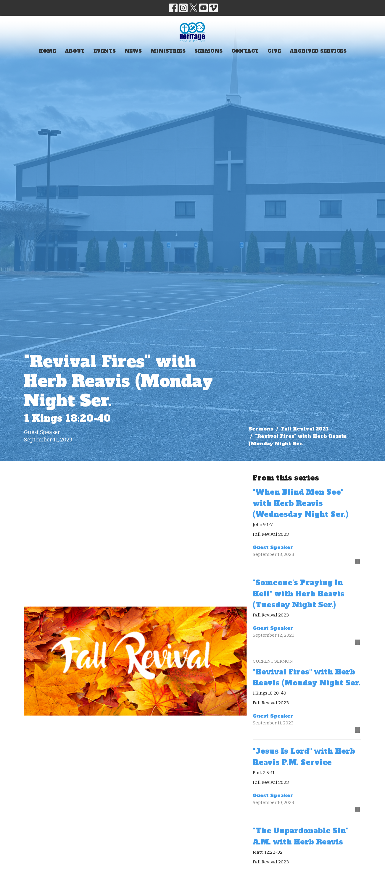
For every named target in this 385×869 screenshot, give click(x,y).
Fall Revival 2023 (305, 428)
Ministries (168, 51)
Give (274, 51)
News (133, 51)
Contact (245, 51)
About (75, 51)
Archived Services (318, 51)
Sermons (208, 51)
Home (47, 51)
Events (105, 51)
